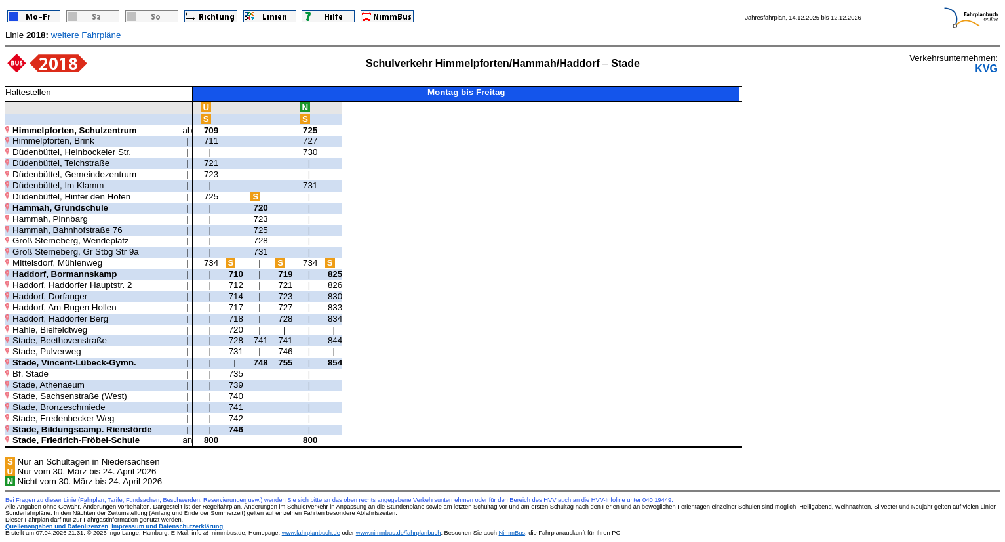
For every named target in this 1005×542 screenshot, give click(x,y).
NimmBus (512, 533)
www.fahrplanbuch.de (311, 533)
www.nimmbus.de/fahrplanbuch (398, 533)
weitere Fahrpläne (86, 35)
